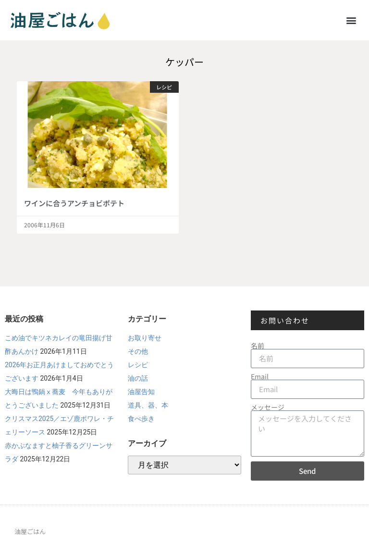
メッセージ (267, 407)
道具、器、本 (148, 405)
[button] (351, 20)
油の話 (138, 378)
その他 (138, 351)
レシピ (138, 365)
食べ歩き (141, 418)
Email (260, 376)
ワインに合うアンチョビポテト (74, 203)
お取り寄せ (144, 338)
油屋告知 (141, 392)
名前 (257, 345)
